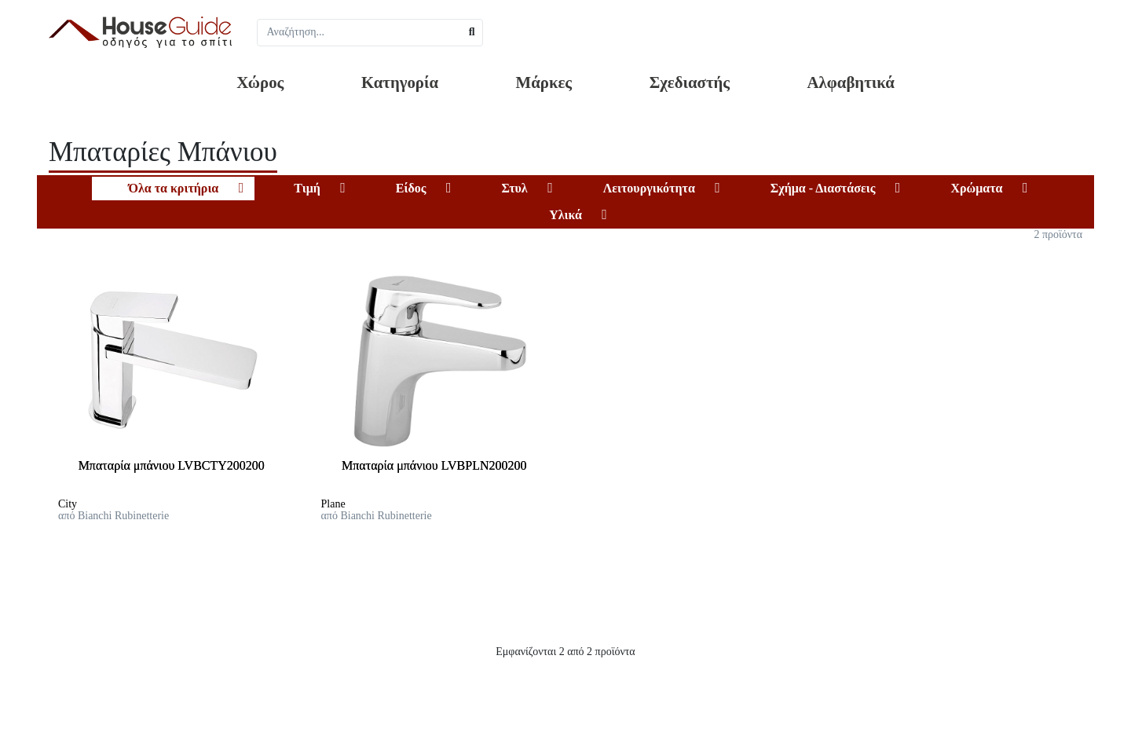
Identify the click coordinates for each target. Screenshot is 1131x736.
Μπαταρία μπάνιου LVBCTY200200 (172, 465)
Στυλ (514, 188)
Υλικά (565, 215)
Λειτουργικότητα (649, 188)
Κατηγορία (399, 82)
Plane (333, 504)
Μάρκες (544, 82)
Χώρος (260, 82)
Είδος (411, 188)
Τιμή (307, 188)
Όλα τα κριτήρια (173, 188)
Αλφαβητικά (851, 82)
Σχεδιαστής (690, 82)
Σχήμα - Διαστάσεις (823, 188)
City (67, 504)
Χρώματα (976, 188)
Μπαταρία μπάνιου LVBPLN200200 (434, 465)
